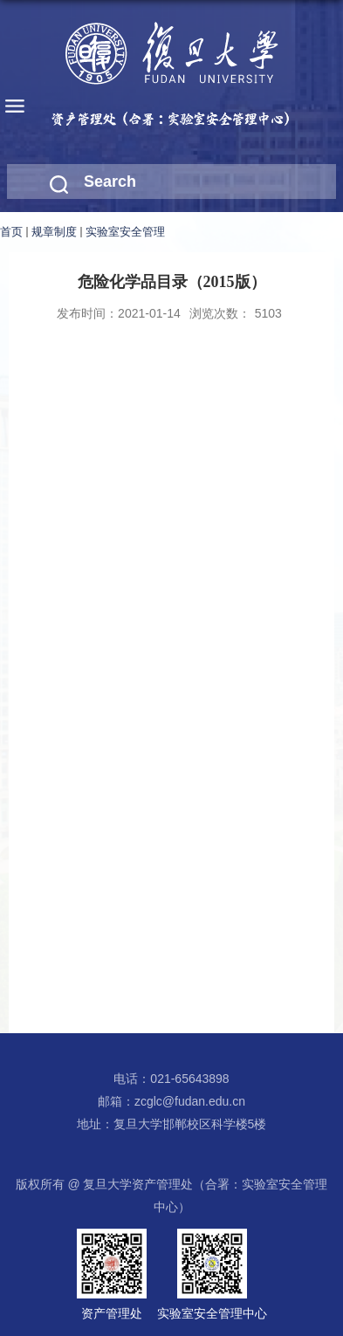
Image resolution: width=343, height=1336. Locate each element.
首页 (11, 231)
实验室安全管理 (125, 231)
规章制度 (54, 231)
